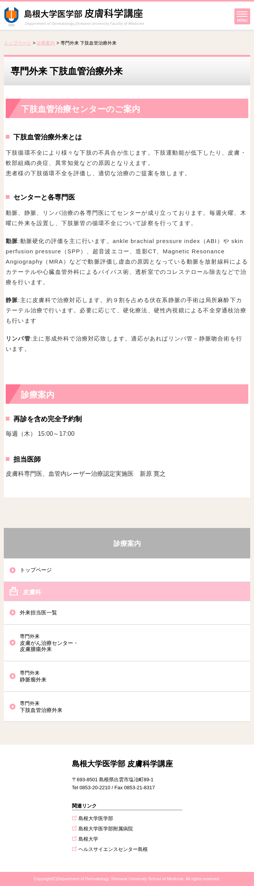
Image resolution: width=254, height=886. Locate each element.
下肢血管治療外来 (41, 706)
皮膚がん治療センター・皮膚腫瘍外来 (49, 643)
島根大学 (88, 839)
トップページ (17, 43)
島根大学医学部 (95, 818)
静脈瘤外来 (33, 676)
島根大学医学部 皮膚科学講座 (122, 764)
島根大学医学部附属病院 (105, 829)
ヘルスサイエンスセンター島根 (113, 849)
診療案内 (46, 43)
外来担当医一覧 (38, 612)
